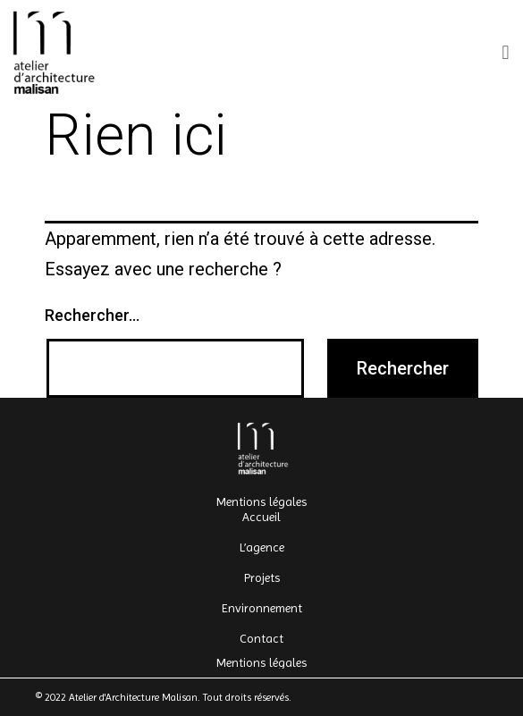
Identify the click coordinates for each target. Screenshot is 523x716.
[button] (505, 52)
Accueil (261, 517)
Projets (262, 577)
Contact (261, 638)
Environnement (262, 608)
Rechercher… (92, 315)
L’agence (262, 547)
